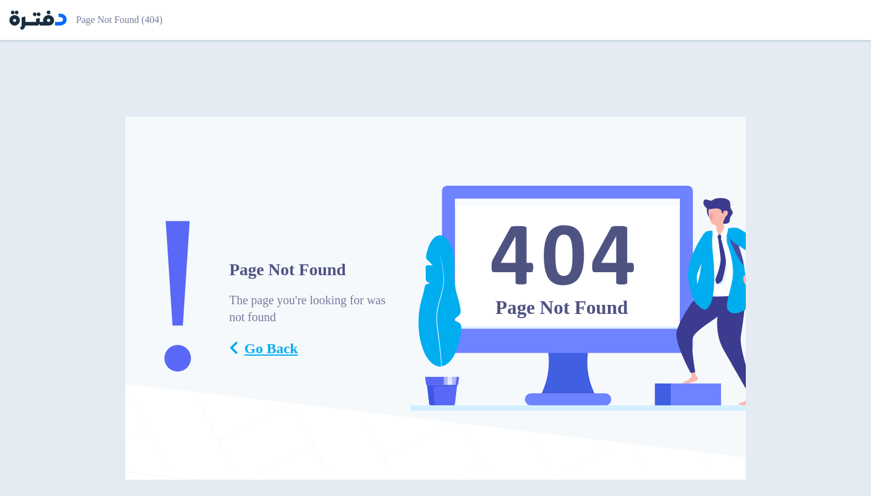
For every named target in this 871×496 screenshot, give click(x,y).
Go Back (263, 348)
